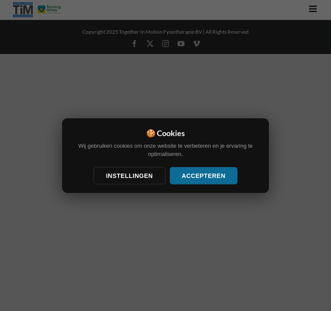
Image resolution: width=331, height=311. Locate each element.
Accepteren (203, 175)
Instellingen (129, 175)
